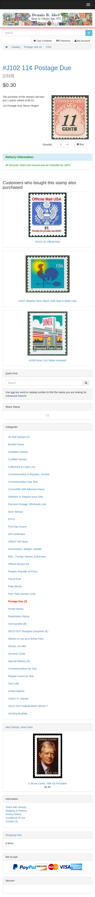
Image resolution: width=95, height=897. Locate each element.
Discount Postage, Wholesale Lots (27, 504)
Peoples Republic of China (22, 571)
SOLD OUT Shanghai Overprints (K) (28, 631)
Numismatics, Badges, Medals (25, 549)
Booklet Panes (16, 444)
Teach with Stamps (16, 807)
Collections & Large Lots (21, 466)
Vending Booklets (17, 713)
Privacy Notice (13, 814)
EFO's (11, 519)
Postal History (15, 608)
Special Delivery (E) (19, 661)
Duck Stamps (15, 511)
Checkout (63, 40)
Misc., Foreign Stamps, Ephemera (27, 556)
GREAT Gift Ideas (18, 541)
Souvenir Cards (16, 653)
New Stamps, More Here (19, 727)
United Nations (16, 691)
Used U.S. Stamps (18, 698)
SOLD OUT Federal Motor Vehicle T (28, 706)
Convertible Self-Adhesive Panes (26, 489)
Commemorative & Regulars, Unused (28, 474)
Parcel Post (14, 579)
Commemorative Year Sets (23, 481)
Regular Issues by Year (21, 676)
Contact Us (12, 821)
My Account (82, 40)
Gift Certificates (16, 534)
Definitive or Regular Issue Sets (25, 496)
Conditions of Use (15, 817)
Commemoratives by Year (22, 668)
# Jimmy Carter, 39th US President (47, 783)
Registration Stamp (18, 616)
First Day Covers (17, 526)
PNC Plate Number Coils (22, 593)
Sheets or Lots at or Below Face (26, 638)
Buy (80, 144)
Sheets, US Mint (17, 646)
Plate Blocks (15, 586)
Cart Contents (42, 40)
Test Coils (13, 683)
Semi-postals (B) (17, 623)
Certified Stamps (17, 459)
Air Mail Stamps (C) (19, 437)
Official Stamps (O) (18, 564)
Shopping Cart (13, 835)
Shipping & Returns (16, 810)
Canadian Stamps (18, 451)
